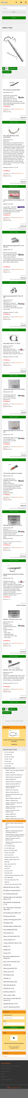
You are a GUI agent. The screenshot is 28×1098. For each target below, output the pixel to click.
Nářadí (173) (6, 946)
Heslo (4, 1021)
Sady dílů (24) (7, 965)
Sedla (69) (6, 882)
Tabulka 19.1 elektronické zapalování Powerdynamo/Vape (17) (14, 831)
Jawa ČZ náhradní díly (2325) (11, 1007)
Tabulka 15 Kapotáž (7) (10, 816)
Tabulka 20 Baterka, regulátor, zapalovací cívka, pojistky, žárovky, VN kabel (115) (15, 835)
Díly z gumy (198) (8, 870)
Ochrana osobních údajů (6, 1079)
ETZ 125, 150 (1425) (9, 752)
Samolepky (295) (8, 923)
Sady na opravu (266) (9, 995)
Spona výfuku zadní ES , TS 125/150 (11, 343)
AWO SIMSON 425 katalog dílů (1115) (11, 903)
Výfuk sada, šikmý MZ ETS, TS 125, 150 (12, 525)
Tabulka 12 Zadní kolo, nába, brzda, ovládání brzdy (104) (13, 807)
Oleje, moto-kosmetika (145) (11, 936)
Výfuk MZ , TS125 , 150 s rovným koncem (13, 670)
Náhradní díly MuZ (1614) (10, 1003)
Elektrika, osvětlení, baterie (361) (11, 859)
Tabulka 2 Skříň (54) (10, 772)
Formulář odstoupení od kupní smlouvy (10, 1066)
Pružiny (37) (7, 868)
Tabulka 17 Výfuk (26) (10, 821)
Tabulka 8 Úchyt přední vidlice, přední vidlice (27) (14, 795)
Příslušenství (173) (8, 988)
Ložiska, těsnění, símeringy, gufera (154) (13, 875)
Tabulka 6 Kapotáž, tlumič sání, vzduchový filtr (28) (12, 787)
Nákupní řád (4, 1077)
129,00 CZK (14, 744)
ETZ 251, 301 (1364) (9, 757)
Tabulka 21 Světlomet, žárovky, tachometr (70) (12, 839)
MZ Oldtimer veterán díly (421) (11, 890)
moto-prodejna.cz (5, 1071)
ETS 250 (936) (7, 766)
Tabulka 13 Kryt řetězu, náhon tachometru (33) (12, 811)
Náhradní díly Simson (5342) (11, 887)
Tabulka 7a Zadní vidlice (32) (12, 792)
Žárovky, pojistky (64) (9, 916)
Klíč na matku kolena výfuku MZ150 (11, 89)
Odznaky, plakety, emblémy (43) (12, 926)
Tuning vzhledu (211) (9, 939)
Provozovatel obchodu (6, 1068)
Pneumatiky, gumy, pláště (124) (12, 913)
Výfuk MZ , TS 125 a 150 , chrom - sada (12, 619)
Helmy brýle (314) (8, 933)
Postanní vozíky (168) (9, 852)
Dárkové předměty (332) (10, 968)
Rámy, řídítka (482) (8, 877)
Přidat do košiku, (14, 122)
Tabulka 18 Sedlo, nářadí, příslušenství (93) (14, 824)
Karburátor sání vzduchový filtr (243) (12, 884)
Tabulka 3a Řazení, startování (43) (13, 777)
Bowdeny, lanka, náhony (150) (11, 857)
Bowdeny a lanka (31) (9, 992)
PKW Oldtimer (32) (8, 975)
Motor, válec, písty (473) (10, 864)
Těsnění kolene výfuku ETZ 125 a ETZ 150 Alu (14, 389)
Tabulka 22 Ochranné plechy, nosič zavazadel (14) (13, 843)
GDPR (2, 1074)
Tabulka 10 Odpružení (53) (11, 800)
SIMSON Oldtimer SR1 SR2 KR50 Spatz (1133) (12, 898)
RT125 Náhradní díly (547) (10, 894)
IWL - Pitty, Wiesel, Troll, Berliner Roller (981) (12, 908)
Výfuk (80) (6, 861)
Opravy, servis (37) (8, 971)
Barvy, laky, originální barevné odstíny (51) (11, 957)
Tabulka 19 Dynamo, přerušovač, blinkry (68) (14, 827)
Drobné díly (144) (8, 873)
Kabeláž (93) (6, 949)
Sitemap (5, 1056)
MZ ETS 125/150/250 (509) (10, 850)
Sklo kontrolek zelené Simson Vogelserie (14, 1043)
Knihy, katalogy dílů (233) (10, 929)
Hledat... (14, 17)
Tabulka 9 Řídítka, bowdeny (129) (13, 798)
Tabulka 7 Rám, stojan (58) (11, 790)
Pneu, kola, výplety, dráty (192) (11, 879)
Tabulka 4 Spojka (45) (10, 779)
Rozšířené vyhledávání (14, 21)
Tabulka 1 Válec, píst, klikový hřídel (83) (14, 770)
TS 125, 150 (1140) (8, 763)
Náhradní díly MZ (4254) (10, 749)
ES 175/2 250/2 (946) (9, 848)
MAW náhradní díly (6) (9, 985)
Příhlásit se (14, 1027)
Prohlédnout (6, 106)
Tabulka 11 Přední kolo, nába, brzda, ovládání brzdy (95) (13, 803)
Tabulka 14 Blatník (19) (10, 814)
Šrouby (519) (7, 953)
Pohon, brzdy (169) (8, 855)
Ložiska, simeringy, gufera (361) (12, 919)
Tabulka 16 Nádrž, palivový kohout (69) (14, 818)
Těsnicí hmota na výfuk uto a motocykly (12, 473)
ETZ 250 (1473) (8, 754)
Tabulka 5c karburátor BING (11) (12, 784)
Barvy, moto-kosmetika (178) (11, 961)
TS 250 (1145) (7, 761)
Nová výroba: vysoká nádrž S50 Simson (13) (12, 999)
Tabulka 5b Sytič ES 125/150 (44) (13, 781)
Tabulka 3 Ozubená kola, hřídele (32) (13, 775)
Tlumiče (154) (7, 866)
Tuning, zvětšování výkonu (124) (12, 943)
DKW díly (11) (7, 978)
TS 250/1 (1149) (8, 759)
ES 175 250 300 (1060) (9, 846)
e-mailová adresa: (7, 1015)
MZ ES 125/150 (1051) (9, 768)
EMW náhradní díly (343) (10, 981)
